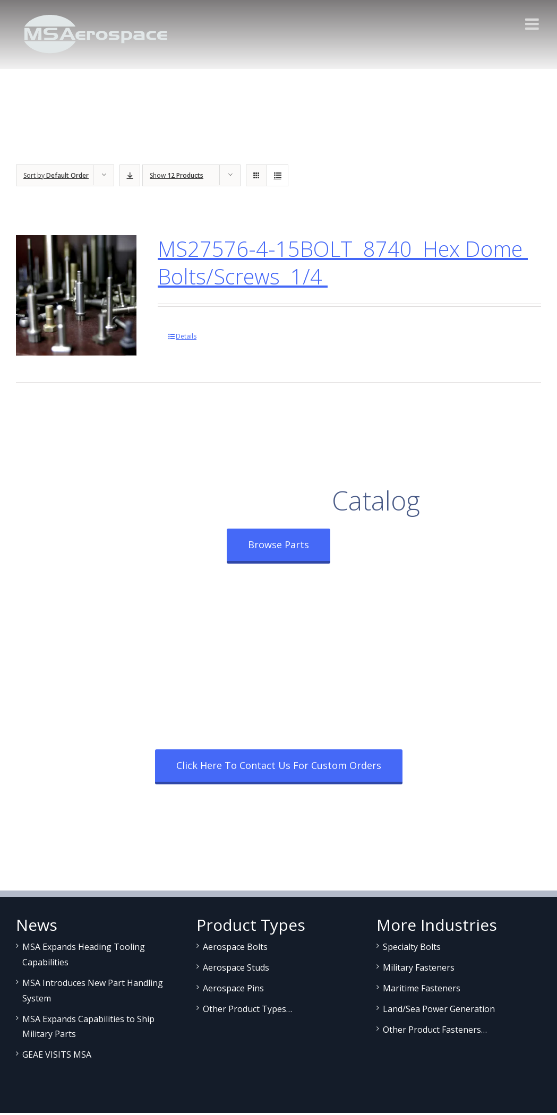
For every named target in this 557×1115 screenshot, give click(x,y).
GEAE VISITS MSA (56, 1054)
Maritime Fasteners (421, 988)
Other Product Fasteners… (435, 1029)
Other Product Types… (247, 1009)
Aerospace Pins (233, 988)
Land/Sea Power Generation (439, 1009)
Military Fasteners (419, 967)
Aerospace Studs (236, 967)
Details (186, 336)
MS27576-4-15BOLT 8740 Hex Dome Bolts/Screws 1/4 (343, 262)
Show (176, 175)
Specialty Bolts (412, 947)
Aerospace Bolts (235, 947)
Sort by (56, 175)
